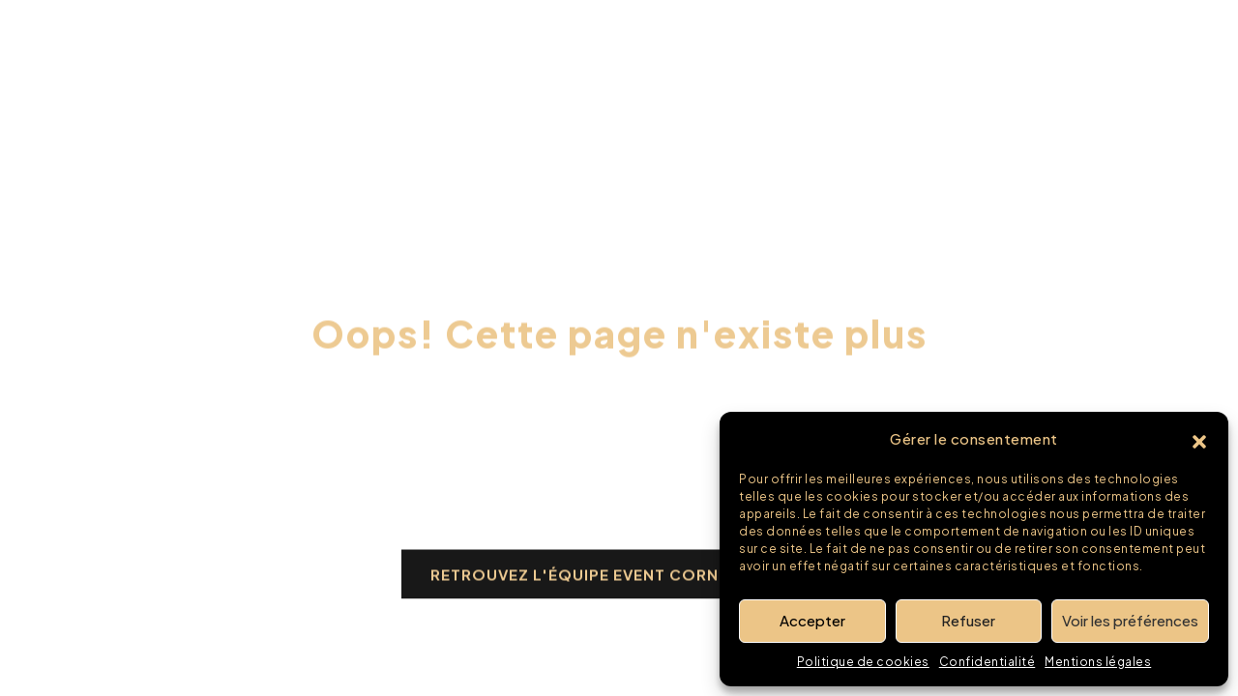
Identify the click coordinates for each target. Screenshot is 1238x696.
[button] (1199, 439)
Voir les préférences (1130, 620)
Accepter (812, 620)
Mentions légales (1098, 661)
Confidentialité (987, 661)
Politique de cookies (863, 661)
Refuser (968, 620)
